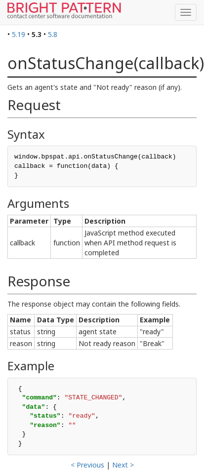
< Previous (87, 465)
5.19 (18, 34)
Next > (123, 465)
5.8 (52, 34)
